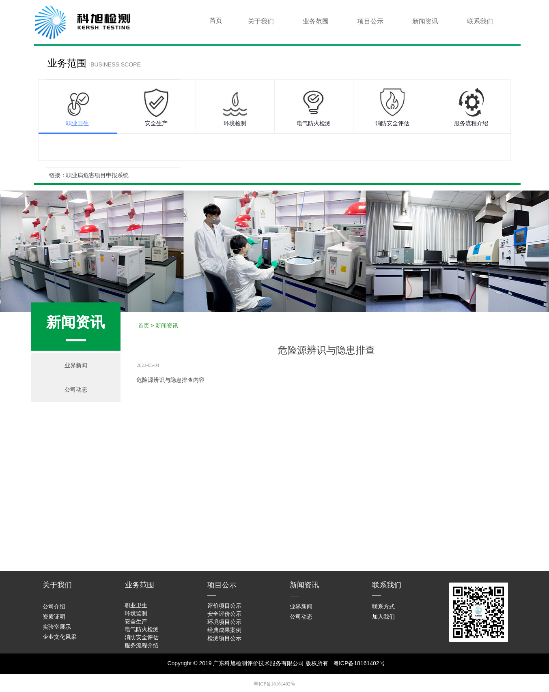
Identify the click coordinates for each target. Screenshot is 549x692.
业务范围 (316, 21)
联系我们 (480, 21)
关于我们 (261, 21)
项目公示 (370, 21)
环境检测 (235, 123)
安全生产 (156, 123)
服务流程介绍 (471, 123)
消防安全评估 (392, 123)
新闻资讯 (425, 21)
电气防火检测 (314, 123)
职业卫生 (77, 123)
